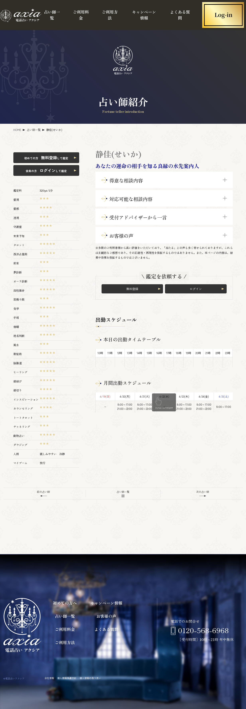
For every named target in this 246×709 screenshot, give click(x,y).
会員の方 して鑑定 (46, 170)
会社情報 (49, 678)
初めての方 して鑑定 (46, 157)
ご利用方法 (110, 15)
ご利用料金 (81, 15)
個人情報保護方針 (66, 678)
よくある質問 (180, 15)
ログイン (196, 289)
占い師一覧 (52, 15)
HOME (17, 130)
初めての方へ (65, 603)
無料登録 (132, 289)
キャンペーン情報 (144, 15)
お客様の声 (106, 616)
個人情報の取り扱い (90, 678)
